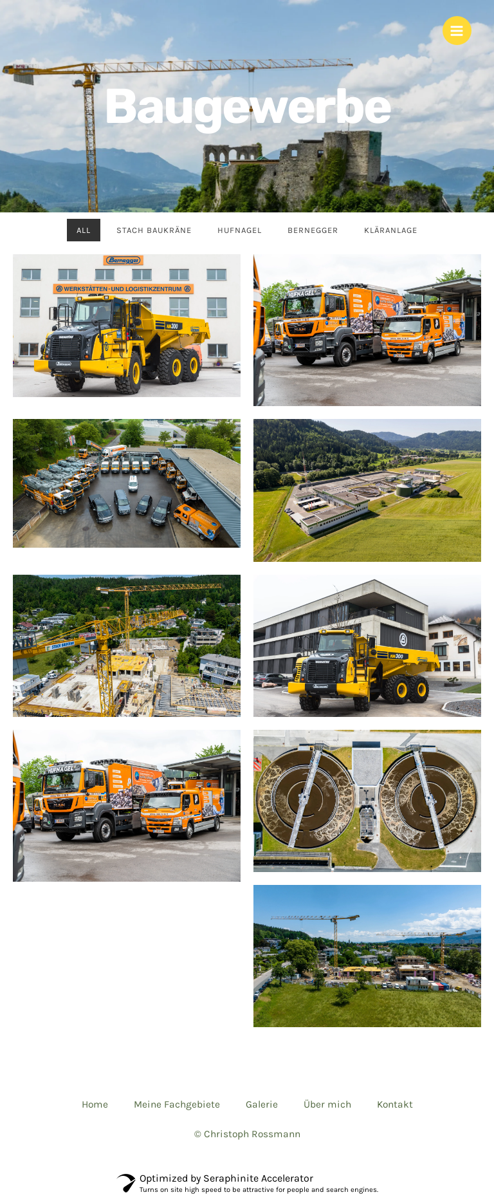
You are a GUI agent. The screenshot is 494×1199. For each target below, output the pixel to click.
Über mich (327, 1104)
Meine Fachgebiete (177, 1104)
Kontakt (395, 1104)
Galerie (262, 1104)
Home (95, 1104)
